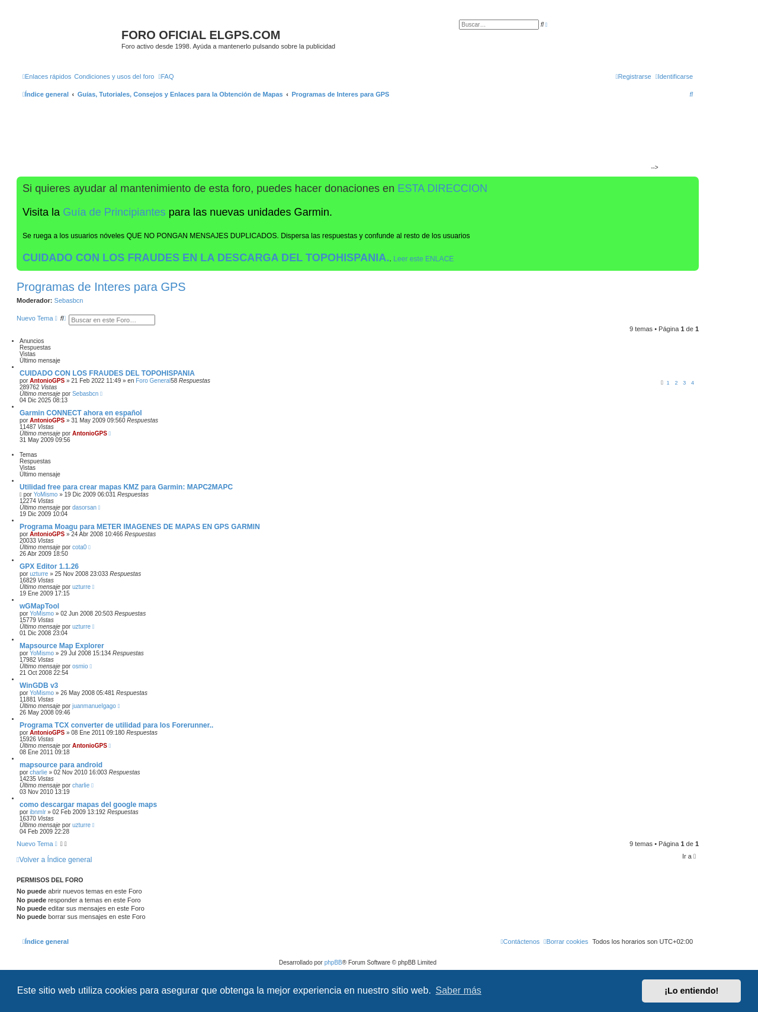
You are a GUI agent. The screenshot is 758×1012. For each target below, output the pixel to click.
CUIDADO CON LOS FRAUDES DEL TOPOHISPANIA (107, 373)
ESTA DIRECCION (442, 188)
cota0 (79, 547)
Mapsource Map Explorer (62, 646)
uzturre (39, 574)
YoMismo (46, 494)
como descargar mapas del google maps (88, 804)
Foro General (153, 380)
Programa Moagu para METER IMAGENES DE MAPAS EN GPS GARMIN (140, 527)
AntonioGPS (47, 380)
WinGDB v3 (39, 685)
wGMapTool (39, 606)
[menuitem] (114, 76)
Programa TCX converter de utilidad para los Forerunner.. (116, 725)
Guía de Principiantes (114, 212)
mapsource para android (61, 765)
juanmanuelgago (94, 706)
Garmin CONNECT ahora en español (81, 413)
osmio (80, 666)
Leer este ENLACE (423, 259)
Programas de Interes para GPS (101, 286)
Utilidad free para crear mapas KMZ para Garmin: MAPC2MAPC (126, 487)
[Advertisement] (353, 139)
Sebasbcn (68, 300)
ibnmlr (38, 812)
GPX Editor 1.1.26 (49, 566)
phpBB (333, 962)
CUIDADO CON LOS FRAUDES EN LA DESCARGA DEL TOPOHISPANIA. (206, 258)
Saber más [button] (458, 990)
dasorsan (84, 507)
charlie (38, 772)
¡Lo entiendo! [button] (691, 990)
